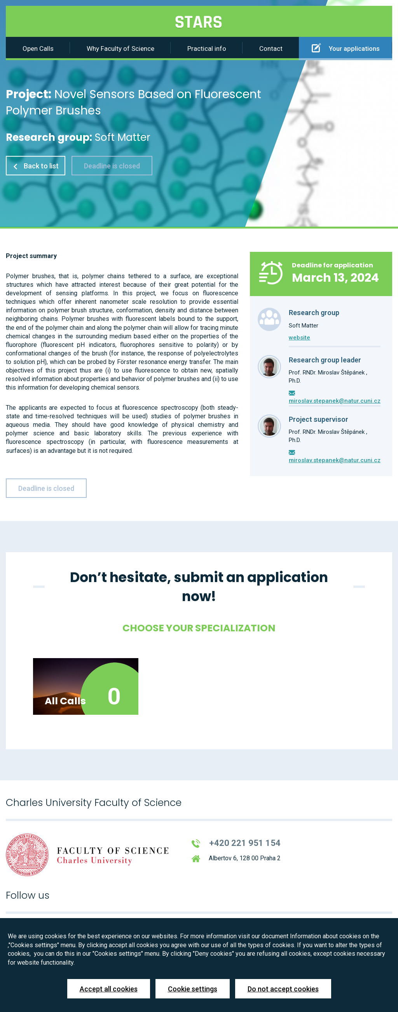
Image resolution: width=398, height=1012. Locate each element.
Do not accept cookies (283, 989)
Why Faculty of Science (120, 48)
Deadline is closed (112, 166)
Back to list (35, 166)
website (299, 337)
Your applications (346, 47)
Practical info (206, 48)
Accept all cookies (109, 989)
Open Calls (38, 48)
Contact (271, 48)
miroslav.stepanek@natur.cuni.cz (335, 400)
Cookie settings (192, 989)
